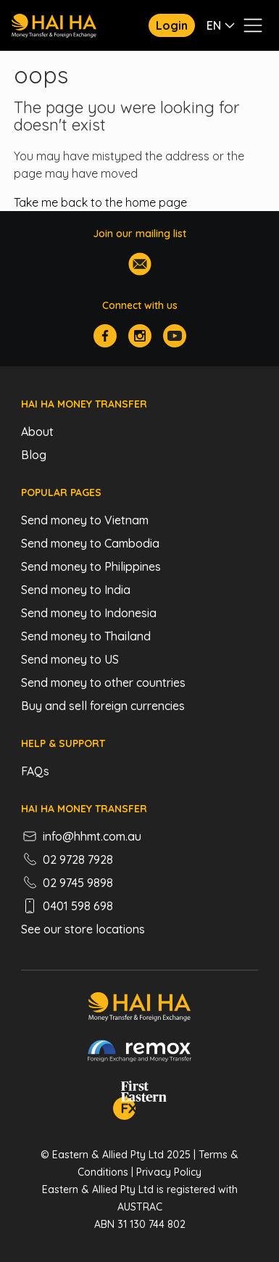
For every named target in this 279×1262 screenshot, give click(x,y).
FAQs (35, 771)
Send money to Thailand (86, 636)
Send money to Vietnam (85, 520)
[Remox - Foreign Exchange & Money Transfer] (140, 1053)
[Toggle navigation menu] (252, 25)
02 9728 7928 (67, 859)
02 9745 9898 (67, 882)
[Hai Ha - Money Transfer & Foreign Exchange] (139, 1009)
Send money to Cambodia (90, 543)
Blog (33, 455)
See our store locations (83, 929)
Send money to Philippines (91, 566)
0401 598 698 (67, 906)
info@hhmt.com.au (81, 836)
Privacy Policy (168, 1172)
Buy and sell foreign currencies (103, 705)
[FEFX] (140, 1102)
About (37, 431)
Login (172, 25)
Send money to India (75, 589)
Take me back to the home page (100, 202)
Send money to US (70, 659)
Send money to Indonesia (89, 613)
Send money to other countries (103, 682)
